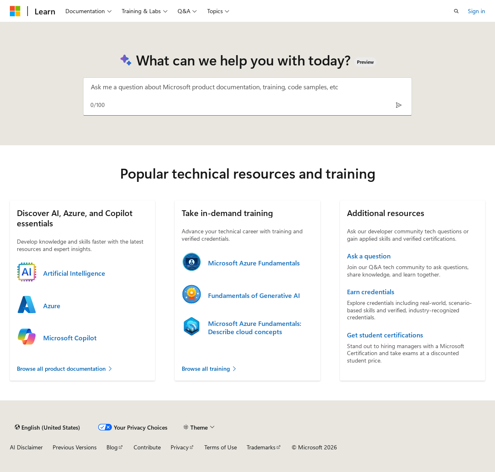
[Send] (398, 104)
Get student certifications (385, 335)
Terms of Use (220, 447)
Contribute (147, 447)
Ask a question (369, 256)
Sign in (476, 11)
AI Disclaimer (26, 447)
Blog (112, 447)
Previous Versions (75, 447)
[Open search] (456, 11)
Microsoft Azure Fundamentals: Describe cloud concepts (254, 327)
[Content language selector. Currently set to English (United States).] (47, 427)
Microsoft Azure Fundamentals (254, 263)
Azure (51, 306)
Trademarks (261, 447)
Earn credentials (370, 292)
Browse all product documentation (65, 368)
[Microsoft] (15, 11)
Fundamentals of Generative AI (254, 295)
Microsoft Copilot (70, 338)
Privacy (180, 447)
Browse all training (209, 368)
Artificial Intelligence (74, 273)
